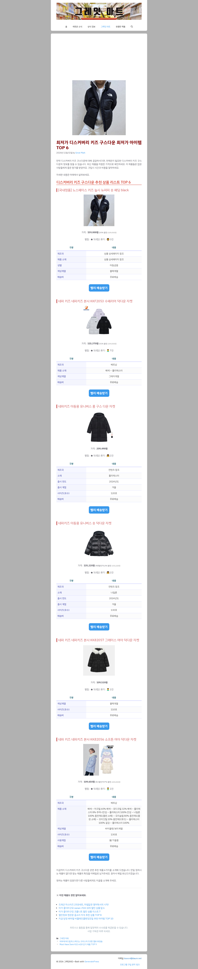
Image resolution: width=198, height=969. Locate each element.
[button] (132, 27)
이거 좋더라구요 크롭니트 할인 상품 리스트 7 (80, 911)
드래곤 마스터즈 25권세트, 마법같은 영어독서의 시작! (84, 904)
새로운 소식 (77, 26)
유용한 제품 (120, 26)
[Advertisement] (99, 59)
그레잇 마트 (105, 26)
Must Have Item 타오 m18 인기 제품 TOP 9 (78, 944)
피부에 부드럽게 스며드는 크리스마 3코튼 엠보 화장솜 (81, 941)
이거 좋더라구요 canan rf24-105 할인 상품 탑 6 (82, 908)
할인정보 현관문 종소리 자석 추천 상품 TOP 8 (80, 915)
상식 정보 (91, 26)
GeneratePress (92, 961)
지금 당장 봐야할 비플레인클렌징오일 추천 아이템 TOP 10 (86, 918)
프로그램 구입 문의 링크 (130, 964)
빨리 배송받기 (99, 288)
